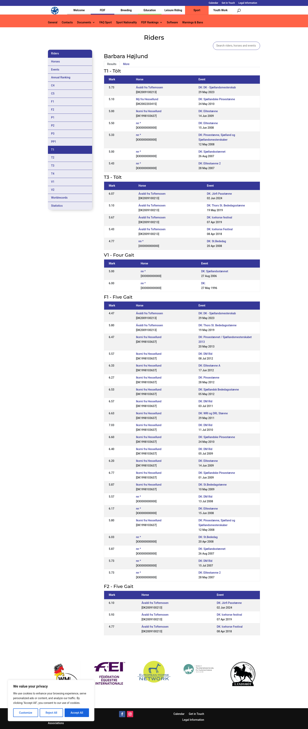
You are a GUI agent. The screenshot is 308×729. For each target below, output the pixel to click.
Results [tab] (111, 64)
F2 (52, 109)
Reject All (51, 712)
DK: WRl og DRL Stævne (213, 413)
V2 (52, 189)
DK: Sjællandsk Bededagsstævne (219, 389)
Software (172, 22)
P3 (52, 133)
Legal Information (247, 3)
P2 (52, 125)
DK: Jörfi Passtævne (219, 193)
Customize (25, 712)
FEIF (102, 10)
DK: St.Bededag (216, 241)
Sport (196, 10)
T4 (52, 173)
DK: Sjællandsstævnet (212, 151)
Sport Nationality (126, 22)
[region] (51, 700)
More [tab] (126, 64)
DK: (203, 283)
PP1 (53, 141)
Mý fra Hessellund (147, 99)
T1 (52, 149)
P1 (52, 117)
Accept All (77, 712)
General (52, 22)
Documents (84, 22)
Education (150, 10)
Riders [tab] (55, 53)
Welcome (79, 10)
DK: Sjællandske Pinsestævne (217, 99)
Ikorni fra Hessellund (148, 111)
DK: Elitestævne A (209, 365)
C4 (52, 85)
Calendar (213, 3)
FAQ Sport (105, 22)
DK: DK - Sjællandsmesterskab (217, 87)
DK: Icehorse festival (219, 217)
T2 (52, 157)
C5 (52, 93)
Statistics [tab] (57, 205)
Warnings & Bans (192, 22)
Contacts (67, 22)
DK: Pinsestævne (209, 377)
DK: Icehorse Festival (220, 229)
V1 (52, 181)
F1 (52, 101)
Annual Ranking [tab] (60, 77)
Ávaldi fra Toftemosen (149, 87)
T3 (52, 165)
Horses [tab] (55, 61)
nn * (138, 123)
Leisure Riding (173, 10)
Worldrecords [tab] (59, 197)
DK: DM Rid (205, 353)
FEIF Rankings (150, 22)
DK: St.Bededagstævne (213, 484)
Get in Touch (228, 3)
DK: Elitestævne (208, 111)
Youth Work (220, 10)
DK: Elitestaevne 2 (210, 163)
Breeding (126, 10)
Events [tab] (55, 69)
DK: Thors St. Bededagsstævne (226, 205)
